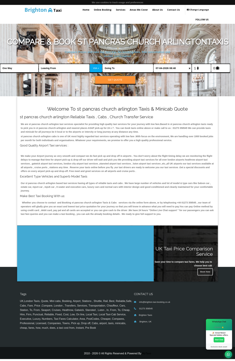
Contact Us (173, 9)
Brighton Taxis (145, 317)
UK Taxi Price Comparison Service (184, 253)
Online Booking (102, 9)
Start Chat (219, 340)
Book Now (205, 274)
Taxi (43, 9)
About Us (157, 9)
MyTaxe (146, 355)
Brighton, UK (145, 324)
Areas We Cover (139, 9)
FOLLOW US (202, 19)
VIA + (96, 68)
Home (86, 9)
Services (120, 9)
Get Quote (115, 79)
